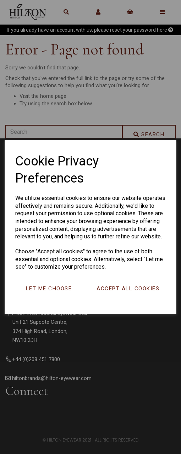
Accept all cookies (128, 288)
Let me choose (49, 288)
